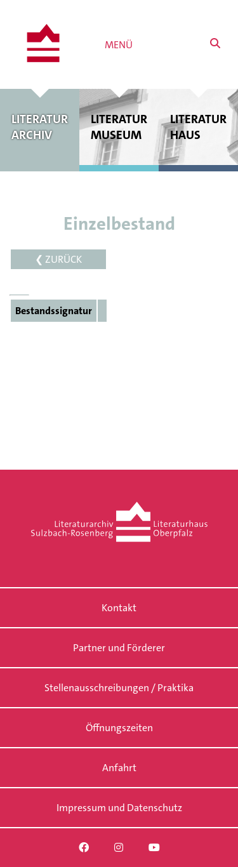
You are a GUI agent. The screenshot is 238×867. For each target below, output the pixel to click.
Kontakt (119, 607)
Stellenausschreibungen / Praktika (119, 687)
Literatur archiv (39, 127)
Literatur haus (198, 127)
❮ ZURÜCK (58, 259)
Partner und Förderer (119, 647)
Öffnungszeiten (119, 727)
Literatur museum (119, 127)
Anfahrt (119, 767)
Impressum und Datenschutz (119, 807)
